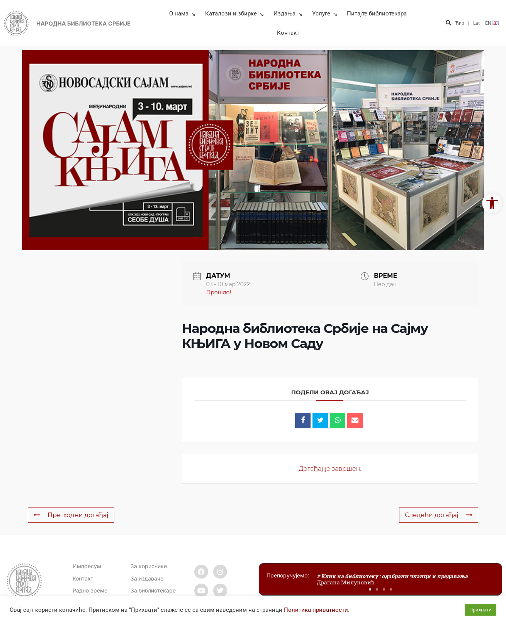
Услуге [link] (325, 13)
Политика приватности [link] (316, 609)
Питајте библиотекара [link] (377, 13)
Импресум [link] (87, 566)
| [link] (468, 23)
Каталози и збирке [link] (234, 13)
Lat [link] (476, 23)
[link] (492, 203)
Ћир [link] (459, 23)
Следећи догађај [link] (438, 515)
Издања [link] (288, 13)
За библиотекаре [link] (153, 590)
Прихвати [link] (480, 610)
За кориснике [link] (149, 566)
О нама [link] (182, 13)
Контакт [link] (288, 32)
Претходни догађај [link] (71, 515)
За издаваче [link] (147, 578)
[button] (448, 23)
